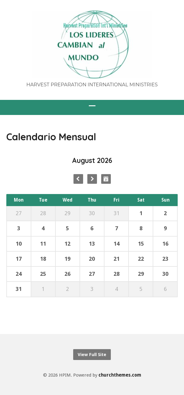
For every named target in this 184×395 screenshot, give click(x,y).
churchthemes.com (119, 375)
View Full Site (92, 354)
